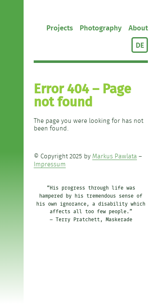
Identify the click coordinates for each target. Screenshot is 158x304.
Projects (59, 28)
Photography (101, 28)
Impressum (50, 164)
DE (140, 45)
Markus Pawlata (114, 156)
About (138, 28)
